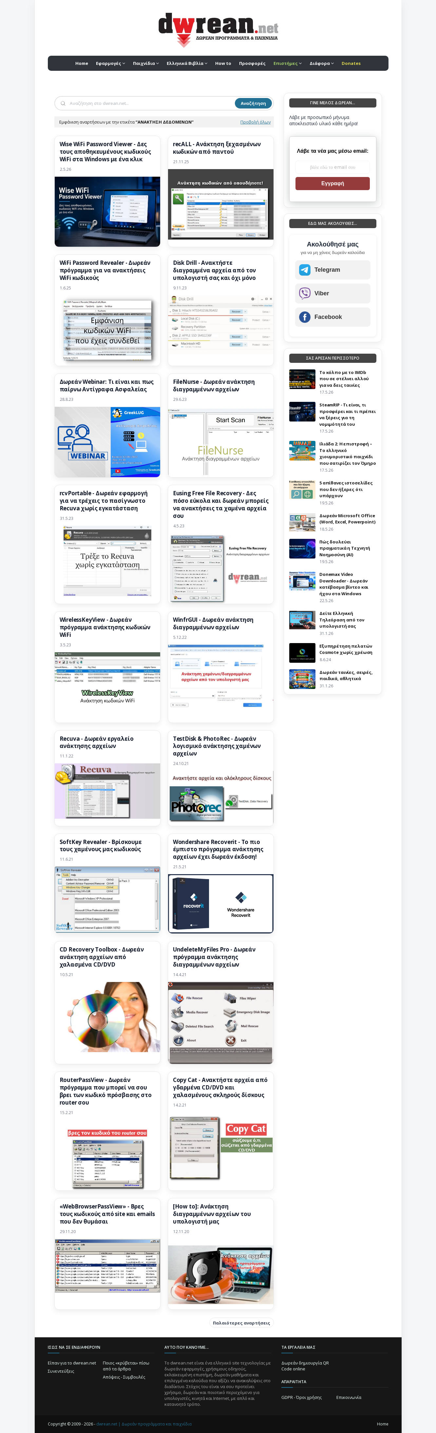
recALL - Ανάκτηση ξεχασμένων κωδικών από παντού (217, 148)
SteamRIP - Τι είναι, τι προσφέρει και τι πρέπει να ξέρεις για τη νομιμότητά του (347, 414)
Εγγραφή (332, 183)
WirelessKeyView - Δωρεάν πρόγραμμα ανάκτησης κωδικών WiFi (105, 627)
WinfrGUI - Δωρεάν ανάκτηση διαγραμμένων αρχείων (213, 623)
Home (383, 1424)
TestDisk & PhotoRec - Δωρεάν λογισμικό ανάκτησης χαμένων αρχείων (217, 746)
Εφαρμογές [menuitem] (108, 63)
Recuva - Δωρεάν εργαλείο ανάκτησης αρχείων (97, 742)
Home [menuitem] (81, 63)
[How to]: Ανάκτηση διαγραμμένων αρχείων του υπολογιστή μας (212, 1214)
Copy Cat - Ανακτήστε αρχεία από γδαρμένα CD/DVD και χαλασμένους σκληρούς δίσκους (220, 1087)
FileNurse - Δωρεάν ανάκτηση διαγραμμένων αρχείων (214, 385)
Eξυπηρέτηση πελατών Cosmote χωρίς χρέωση (345, 649)
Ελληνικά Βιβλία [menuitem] (185, 63)
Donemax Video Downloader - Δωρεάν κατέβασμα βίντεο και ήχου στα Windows (343, 584)
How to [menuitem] (223, 63)
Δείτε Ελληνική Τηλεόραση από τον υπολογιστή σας (341, 619)
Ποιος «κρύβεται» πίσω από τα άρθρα (126, 1366)
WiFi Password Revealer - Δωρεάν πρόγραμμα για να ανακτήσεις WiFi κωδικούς (105, 270)
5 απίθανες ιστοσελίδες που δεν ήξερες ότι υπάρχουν (346, 489)
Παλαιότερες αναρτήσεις (241, 1323)
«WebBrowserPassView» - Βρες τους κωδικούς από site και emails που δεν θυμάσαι (107, 1214)
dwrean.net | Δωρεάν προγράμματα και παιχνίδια (144, 1424)
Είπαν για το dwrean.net (72, 1363)
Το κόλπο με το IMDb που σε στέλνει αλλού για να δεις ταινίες (344, 378)
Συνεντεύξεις (61, 1371)
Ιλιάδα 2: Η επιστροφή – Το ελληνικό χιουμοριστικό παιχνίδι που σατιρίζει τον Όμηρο (347, 453)
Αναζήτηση (253, 103)
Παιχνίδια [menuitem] (144, 63)
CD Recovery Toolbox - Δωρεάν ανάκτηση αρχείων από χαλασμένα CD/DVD (102, 957)
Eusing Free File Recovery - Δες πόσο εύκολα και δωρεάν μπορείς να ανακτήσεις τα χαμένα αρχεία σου (221, 505)
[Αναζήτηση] (152, 103)
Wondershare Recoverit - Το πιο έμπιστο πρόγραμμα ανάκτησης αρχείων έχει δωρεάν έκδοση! (218, 849)
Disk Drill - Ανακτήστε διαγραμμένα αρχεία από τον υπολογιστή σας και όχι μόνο (214, 270)
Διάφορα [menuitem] (320, 63)
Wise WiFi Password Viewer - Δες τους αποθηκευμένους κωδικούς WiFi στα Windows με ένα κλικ (105, 152)
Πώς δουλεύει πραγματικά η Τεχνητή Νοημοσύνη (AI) (344, 548)
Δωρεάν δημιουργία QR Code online (305, 1366)
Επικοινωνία (348, 1397)
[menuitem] (287, 63)
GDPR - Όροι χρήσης (301, 1397)
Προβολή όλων (255, 122)
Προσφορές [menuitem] (252, 63)
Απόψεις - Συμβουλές (124, 1377)
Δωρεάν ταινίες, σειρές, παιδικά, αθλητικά (346, 675)
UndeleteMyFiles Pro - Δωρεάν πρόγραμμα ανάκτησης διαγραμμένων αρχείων (214, 957)
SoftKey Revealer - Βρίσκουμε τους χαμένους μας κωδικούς (101, 845)
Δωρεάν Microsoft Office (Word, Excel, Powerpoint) (347, 519)
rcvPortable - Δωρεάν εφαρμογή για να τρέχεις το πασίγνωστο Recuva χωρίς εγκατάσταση (104, 501)
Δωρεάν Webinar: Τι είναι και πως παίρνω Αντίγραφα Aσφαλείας (107, 385)
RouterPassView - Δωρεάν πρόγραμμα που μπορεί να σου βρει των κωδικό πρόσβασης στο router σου (106, 1091)
